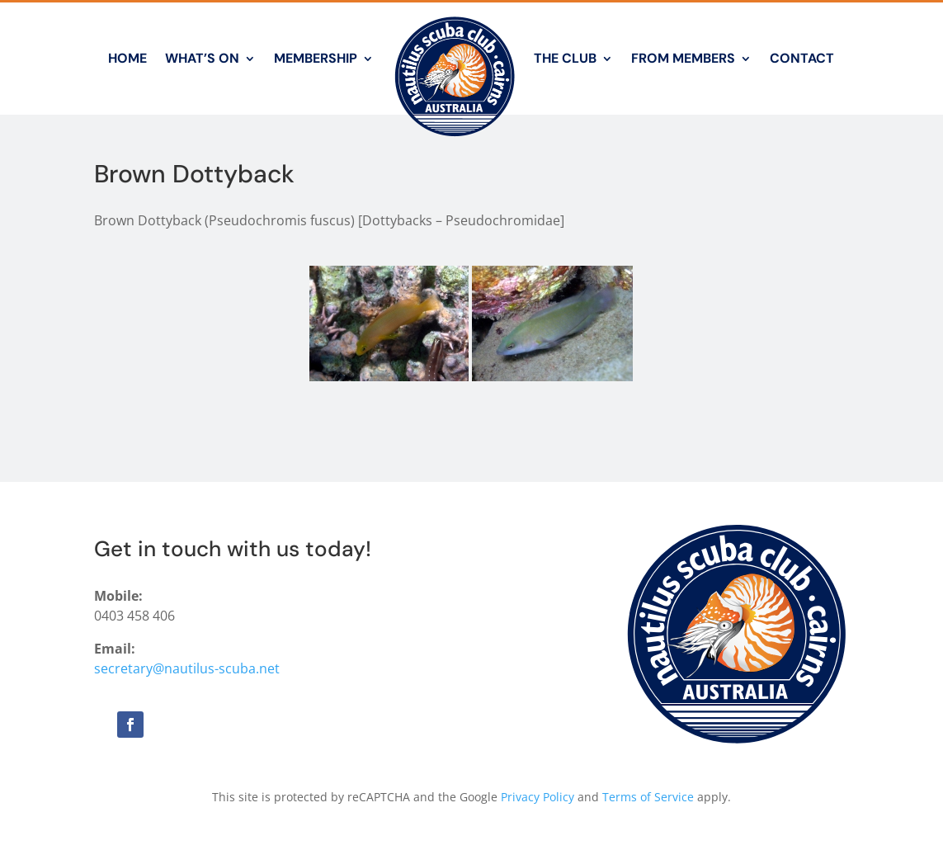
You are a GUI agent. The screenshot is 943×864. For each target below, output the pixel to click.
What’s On (202, 58)
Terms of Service (648, 797)
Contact (802, 58)
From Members (683, 58)
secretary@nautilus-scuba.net (187, 668)
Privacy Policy (537, 797)
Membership (315, 58)
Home (127, 58)
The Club (565, 58)
